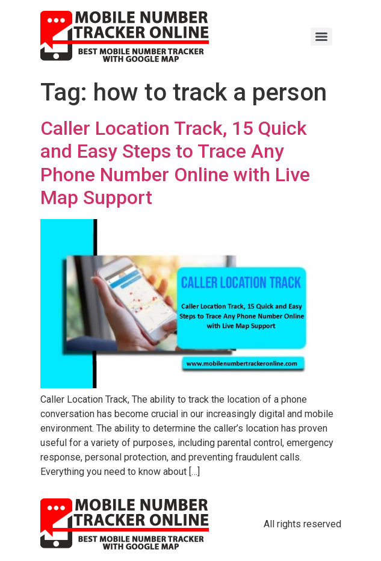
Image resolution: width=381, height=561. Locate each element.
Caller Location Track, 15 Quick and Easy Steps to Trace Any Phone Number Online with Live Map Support (175, 163)
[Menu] (321, 37)
